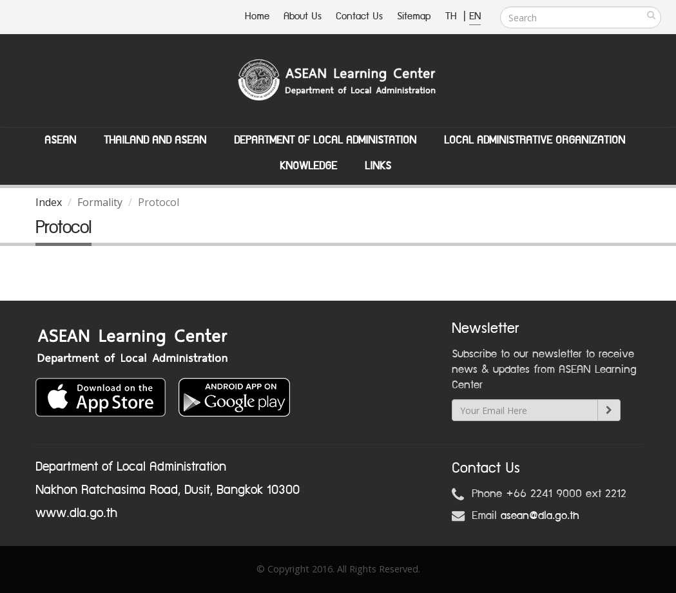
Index (48, 202)
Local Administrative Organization (534, 140)
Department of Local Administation (325, 140)
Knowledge (308, 166)
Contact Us (359, 16)
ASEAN (60, 140)
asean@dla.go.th (540, 515)
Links (378, 166)
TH (452, 16)
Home (257, 16)
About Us (303, 16)
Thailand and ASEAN (155, 140)
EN (475, 16)
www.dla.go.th (76, 513)
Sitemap (414, 16)
